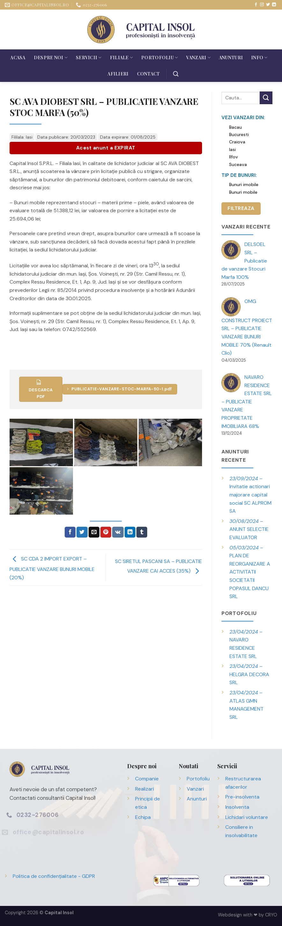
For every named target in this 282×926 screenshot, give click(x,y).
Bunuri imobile (243, 184)
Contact (148, 74)
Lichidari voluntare (246, 817)
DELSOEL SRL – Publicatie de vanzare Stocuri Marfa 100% (244, 260)
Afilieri (117, 74)
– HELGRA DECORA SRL (249, 674)
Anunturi (231, 57)
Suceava (238, 164)
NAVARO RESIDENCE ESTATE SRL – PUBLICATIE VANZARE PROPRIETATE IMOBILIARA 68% (246, 402)
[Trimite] (266, 97)
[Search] (175, 74)
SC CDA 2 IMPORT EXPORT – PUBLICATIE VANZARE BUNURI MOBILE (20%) (52, 568)
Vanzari (198, 57)
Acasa (17, 57)
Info (259, 57)
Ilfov (233, 157)
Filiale (121, 57)
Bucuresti (239, 134)
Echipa (143, 817)
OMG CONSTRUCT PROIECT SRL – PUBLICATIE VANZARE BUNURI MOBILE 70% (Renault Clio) (246, 327)
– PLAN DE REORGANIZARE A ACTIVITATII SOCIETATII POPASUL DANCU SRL (249, 572)
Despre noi (51, 57)
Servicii (89, 57)
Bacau (235, 127)
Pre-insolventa (242, 796)
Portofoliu (159, 57)
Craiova (237, 142)
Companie (147, 778)
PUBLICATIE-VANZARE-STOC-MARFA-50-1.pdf (119, 389)
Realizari (144, 788)
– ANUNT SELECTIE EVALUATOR (249, 529)
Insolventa (237, 807)
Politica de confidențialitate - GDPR (54, 876)
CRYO (271, 915)
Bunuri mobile (243, 192)
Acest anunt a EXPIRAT (105, 148)
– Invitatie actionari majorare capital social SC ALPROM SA (250, 494)
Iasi (232, 149)
